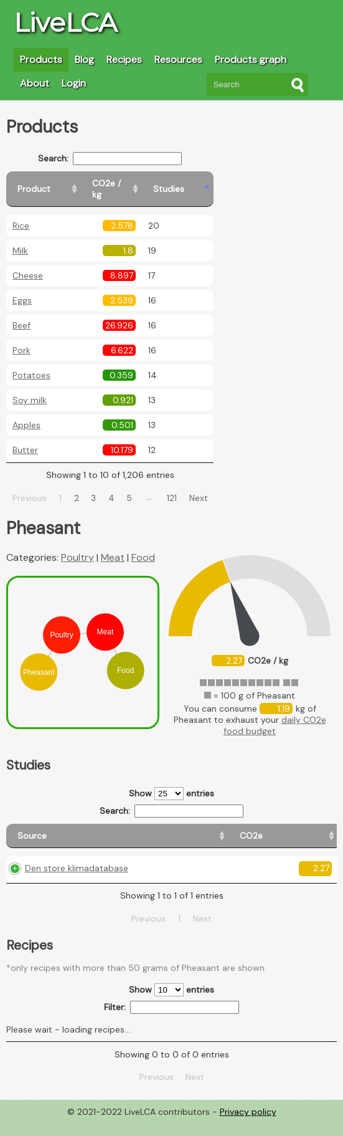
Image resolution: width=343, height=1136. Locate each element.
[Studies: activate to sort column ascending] (216, 183)
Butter (25, 438)
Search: (125, 158)
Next (213, 486)
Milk (20, 239)
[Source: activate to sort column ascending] (52, 830)
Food (143, 546)
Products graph (250, 59)
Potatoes (31, 364)
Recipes (124, 59)
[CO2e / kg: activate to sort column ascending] (154, 183)
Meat (113, 546)
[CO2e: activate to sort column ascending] (121, 830)
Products (41, 59)
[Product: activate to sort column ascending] (62, 183)
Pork (21, 339)
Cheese (27, 264)
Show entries (171, 782)
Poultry (77, 546)
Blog (84, 59)
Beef (21, 314)
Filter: (171, 1021)
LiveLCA (65, 22)
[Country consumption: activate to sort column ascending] (245, 830)
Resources (178, 59)
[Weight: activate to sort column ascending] (312, 830)
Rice (20, 214)
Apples (26, 413)
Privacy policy (248, 1126)
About (34, 83)
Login (74, 83)
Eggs (22, 289)
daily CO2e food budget (274, 714)
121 (187, 486)
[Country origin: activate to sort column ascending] (174, 830)
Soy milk (29, 388)
